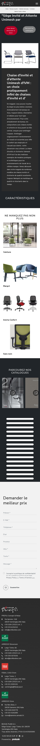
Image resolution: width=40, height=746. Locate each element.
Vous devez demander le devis (11, 30)
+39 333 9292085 (10, 713)
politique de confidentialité (25, 573)
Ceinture (7, 252)
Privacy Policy (11, 578)
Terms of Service (25, 578)
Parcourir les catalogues (29, 29)
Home (6, 9)
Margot (6, 286)
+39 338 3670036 (10, 655)
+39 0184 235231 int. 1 (12, 624)
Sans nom (7, 354)
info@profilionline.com (11, 630)
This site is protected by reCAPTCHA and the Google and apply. (20, 577)
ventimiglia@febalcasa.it (12, 687)
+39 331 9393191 (10, 684)
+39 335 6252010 (10, 627)
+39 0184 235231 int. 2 (12, 653)
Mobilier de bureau (24, 9)
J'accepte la (21, 573)
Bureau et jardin (14, 9)
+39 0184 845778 (10, 710)
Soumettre (11, 587)
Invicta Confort (10, 320)
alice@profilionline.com (11, 658)
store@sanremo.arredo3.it (13, 715)
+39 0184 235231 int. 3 (12, 681)
